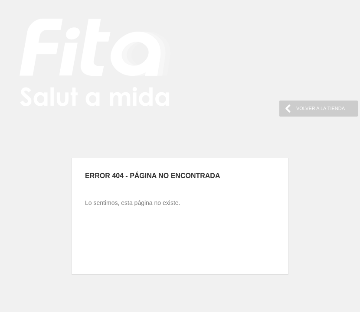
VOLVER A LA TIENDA (320, 108)
